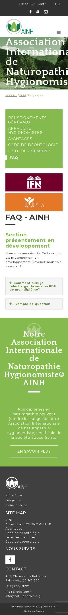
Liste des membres (29, 151)
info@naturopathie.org (23, 596)
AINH (9, 520)
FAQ (14, 158)
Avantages (20, 139)
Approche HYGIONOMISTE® (25, 130)
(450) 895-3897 (17, 586)
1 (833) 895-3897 (32, 4)
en (57, 4)
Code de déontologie (33, 145)
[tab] (34, 286)
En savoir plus (34, 451)
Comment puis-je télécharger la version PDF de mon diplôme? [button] (32, 286)
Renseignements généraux (27, 120)
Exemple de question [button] (29, 304)
